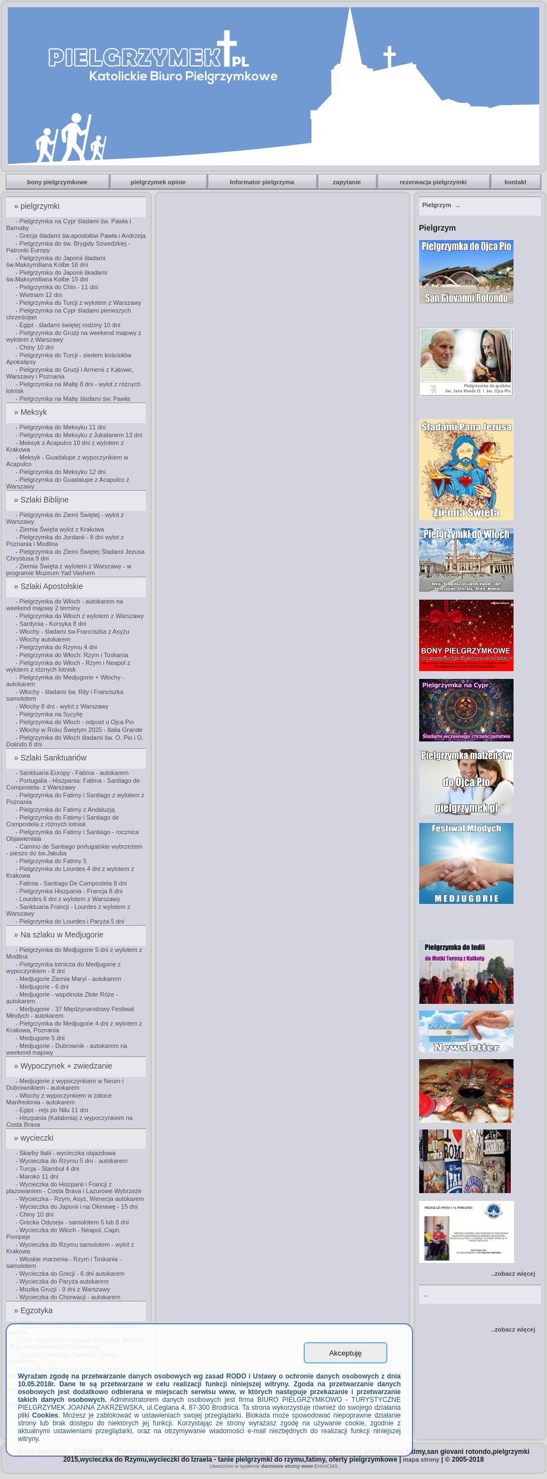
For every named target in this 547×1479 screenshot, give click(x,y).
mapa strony (421, 1459)
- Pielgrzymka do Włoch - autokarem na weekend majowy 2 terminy (64, 604)
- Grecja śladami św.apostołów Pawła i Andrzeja (81, 235)
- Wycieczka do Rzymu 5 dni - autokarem (71, 1160)
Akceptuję (345, 1353)
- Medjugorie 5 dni (40, 1038)
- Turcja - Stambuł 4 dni (47, 1168)
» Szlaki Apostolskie (49, 586)
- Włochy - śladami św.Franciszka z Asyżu (72, 631)
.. (441, 205)
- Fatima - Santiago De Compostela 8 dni (71, 883)
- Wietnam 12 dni (39, 294)
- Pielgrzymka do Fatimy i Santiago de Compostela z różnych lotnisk (62, 820)
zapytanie (347, 182)
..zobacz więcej (513, 1273)
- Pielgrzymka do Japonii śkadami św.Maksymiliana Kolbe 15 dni (56, 276)
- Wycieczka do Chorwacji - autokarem (68, 1297)
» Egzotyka (34, 1310)
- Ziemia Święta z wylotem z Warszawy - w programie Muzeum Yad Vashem (68, 569)
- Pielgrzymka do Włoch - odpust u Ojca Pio (75, 722)
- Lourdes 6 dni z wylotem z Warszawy (68, 899)
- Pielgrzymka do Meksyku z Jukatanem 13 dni (79, 435)
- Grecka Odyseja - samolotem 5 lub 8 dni (72, 1222)
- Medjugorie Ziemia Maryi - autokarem (68, 978)
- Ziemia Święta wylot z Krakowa (60, 529)
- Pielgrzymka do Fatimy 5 (51, 861)
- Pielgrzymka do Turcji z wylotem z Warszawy (78, 302)
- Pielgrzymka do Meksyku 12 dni (60, 471)
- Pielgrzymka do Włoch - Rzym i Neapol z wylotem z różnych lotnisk (68, 666)
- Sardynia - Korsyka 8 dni (51, 623)
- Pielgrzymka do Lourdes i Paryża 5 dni (70, 921)
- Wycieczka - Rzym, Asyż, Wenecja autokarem (80, 1198)
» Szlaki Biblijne (42, 499)
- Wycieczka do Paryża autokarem (62, 1281)
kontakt (516, 182)
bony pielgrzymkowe (58, 182)
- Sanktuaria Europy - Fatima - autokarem (72, 772)
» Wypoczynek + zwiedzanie (64, 1065)
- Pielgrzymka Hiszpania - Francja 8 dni (69, 891)
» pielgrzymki (38, 206)
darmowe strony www (287, 1466)
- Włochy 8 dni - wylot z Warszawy (62, 706)
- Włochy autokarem (43, 639)
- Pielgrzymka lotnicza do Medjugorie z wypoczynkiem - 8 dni (63, 967)
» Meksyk (31, 412)
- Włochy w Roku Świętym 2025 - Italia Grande (79, 729)
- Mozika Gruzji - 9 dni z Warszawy (63, 1289)
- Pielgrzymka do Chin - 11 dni (57, 287)
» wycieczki (35, 1137)
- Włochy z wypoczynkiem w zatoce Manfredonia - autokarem (59, 1098)
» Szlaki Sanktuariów (51, 757)
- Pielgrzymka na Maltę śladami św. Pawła (73, 398)
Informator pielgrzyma (263, 182)
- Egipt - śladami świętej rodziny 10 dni (68, 325)
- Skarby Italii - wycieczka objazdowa (66, 1153)
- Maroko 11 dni (37, 1176)
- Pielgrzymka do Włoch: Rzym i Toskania (72, 655)
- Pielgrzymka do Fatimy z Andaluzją (65, 809)
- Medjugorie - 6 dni (42, 986)
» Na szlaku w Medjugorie (59, 934)
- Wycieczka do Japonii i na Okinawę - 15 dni (77, 1206)
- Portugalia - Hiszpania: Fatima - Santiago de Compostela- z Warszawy (73, 784)
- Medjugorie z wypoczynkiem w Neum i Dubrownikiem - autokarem (64, 1084)
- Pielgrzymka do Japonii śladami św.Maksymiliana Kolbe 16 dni (55, 261)
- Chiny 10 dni (35, 347)
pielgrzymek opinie (159, 182)
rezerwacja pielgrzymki (434, 182)
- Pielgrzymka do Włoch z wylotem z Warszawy (79, 615)
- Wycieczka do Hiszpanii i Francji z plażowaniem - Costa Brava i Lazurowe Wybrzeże (74, 1187)
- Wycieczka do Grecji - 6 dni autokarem (70, 1273)
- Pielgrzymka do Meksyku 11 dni (60, 427)
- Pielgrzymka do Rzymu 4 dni (56, 647)
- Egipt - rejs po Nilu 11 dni (52, 1110)
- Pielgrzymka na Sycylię (49, 714)
